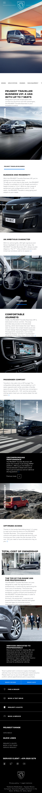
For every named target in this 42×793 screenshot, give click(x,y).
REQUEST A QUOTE (10, 743)
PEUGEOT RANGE (12, 727)
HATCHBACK (7, 733)
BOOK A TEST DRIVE (10, 745)
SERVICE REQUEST (9, 747)
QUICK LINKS (9, 738)
